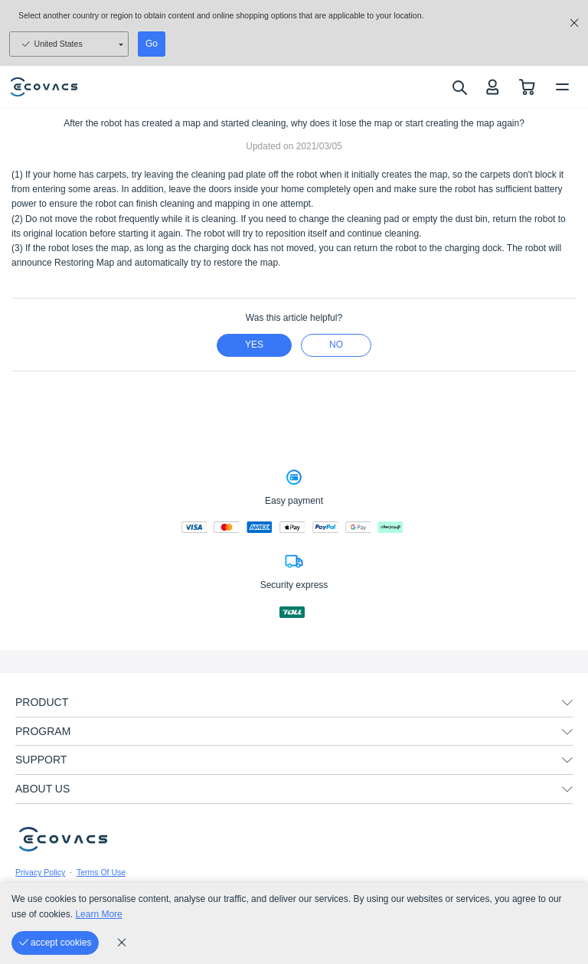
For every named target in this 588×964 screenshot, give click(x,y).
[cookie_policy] (122, 942)
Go (151, 43)
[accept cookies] (55, 943)
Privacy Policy (40, 872)
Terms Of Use (101, 872)
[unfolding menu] (567, 702)
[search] (459, 87)
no (336, 344)
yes (254, 344)
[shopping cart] (527, 87)
